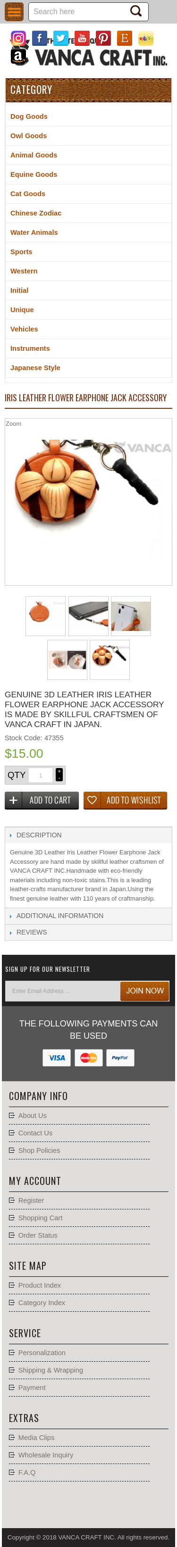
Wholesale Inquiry (46, 1455)
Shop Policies (39, 1150)
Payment (32, 1387)
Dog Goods (29, 116)
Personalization (42, 1353)
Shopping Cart (40, 1218)
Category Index (41, 1303)
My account (35, 1181)
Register (31, 1200)
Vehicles (24, 329)
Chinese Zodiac (35, 213)
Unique (22, 310)
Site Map (28, 1265)
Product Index (39, 1285)
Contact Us (35, 1133)
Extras (24, 1418)
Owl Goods (28, 136)
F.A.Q (27, 1472)
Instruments (30, 348)
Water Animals (34, 232)
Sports (21, 252)
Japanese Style (35, 368)
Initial (19, 290)
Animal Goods (33, 155)
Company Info (38, 1096)
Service (25, 1333)
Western (24, 271)
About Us (32, 1115)
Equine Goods (33, 174)
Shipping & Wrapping (50, 1370)
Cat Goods (27, 194)
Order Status (38, 1235)
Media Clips (36, 1437)
